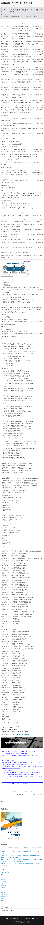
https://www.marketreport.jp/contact (21, 734)
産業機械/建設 (25, 23)
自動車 (2, 898)
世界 (20, 23)
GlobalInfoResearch (5, 872)
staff (4, 23)
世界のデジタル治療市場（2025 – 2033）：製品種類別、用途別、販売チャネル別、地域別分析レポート (21, 772)
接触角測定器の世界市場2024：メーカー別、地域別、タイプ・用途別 (27, 794)
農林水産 (3, 900)
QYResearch (3, 879)
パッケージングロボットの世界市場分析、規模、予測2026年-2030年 (15, 753)
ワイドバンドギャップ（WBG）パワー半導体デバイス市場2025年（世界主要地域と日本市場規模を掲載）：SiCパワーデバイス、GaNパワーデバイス (21, 856)
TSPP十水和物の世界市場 (7, 770)
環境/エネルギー (4, 894)
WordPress (35, 918)
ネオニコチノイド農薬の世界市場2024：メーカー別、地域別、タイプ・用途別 (18, 792)
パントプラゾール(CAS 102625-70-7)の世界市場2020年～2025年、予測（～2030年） (18, 774)
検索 (2, 801)
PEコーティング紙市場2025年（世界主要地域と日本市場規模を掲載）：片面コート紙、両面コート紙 (22, 848)
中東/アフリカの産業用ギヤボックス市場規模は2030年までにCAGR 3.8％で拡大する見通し (19, 780)
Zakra (30, 918)
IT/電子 (2, 874)
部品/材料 (3, 903)
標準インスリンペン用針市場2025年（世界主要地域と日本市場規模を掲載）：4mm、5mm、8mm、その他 (21, 864)
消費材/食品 (3, 887)
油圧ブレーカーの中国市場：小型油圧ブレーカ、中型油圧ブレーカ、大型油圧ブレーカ (18, 751)
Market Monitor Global (6, 877)
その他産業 (3, 881)
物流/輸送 (3, 892)
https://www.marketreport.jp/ (7, 910)
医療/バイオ (3, 885)
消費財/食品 (3, 890)
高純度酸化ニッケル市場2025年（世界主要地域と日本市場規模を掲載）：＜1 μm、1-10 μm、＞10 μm (21, 852)
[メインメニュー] (42, 3)
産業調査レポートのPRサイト (17, 2)
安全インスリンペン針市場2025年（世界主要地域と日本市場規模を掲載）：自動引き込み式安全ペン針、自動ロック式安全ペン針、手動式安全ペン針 (21, 860)
